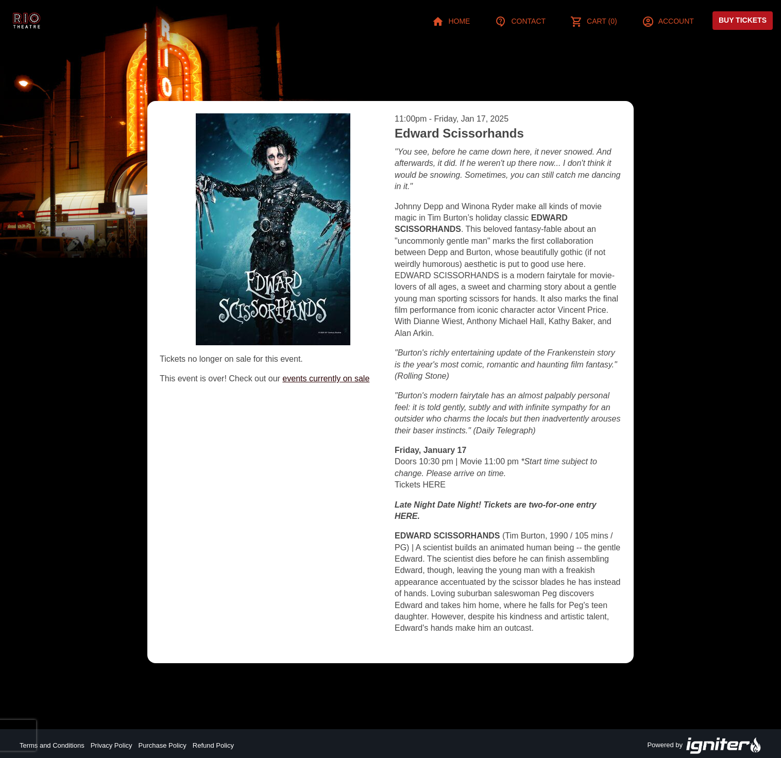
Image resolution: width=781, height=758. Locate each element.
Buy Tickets (743, 20)
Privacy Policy (111, 745)
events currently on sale (325, 378)
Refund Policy (213, 745)
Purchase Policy (162, 745)
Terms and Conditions (52, 745)
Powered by (704, 745)
